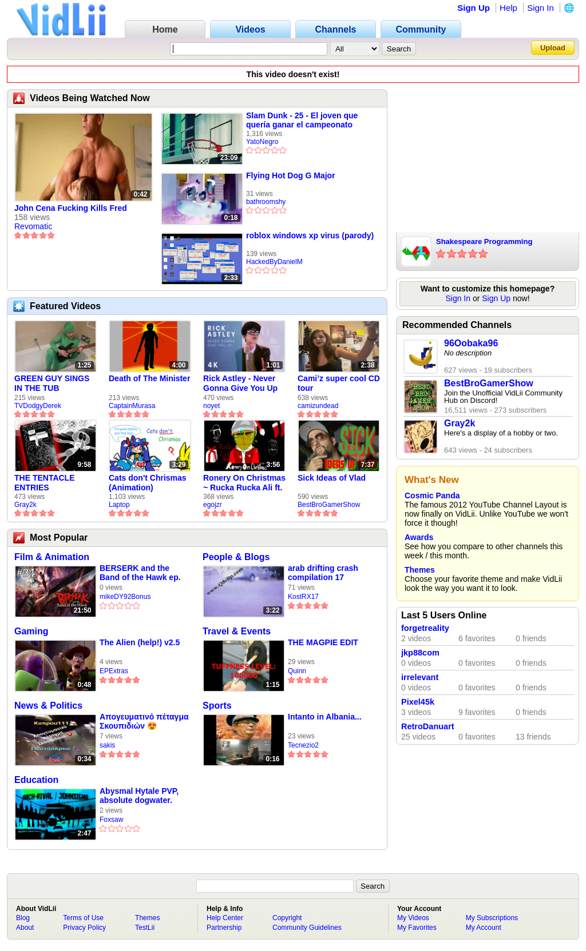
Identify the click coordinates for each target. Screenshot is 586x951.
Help (508, 8)
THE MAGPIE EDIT (323, 642)
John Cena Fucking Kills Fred (70, 208)
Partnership (224, 928)
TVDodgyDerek (37, 406)
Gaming (31, 631)
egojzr (212, 505)
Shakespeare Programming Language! (484, 242)
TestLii (145, 928)
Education (36, 780)
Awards (419, 537)
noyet (211, 406)
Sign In (540, 8)
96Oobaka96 (471, 343)
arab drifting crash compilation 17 (323, 573)
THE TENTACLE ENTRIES (44, 482)
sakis (107, 745)
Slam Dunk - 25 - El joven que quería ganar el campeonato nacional (302, 120)
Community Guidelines (307, 928)
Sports (217, 705)
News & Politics (48, 705)
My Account (483, 928)
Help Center (225, 918)
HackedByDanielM (274, 262)
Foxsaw (111, 820)
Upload (552, 47)
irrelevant (419, 677)
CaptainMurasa (132, 406)
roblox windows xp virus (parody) (310, 235)
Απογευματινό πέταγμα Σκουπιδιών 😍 (144, 721)
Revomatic (33, 226)
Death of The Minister (149, 378)
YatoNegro (262, 142)
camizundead (318, 406)
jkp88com (420, 652)
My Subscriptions (492, 918)
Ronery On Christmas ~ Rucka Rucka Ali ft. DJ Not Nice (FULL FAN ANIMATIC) (244, 483)
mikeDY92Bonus (125, 597)
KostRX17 (303, 597)
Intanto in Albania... (325, 716)
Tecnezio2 (303, 745)
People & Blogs (236, 557)
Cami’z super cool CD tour (339, 383)
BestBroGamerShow (329, 505)
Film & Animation (51, 557)
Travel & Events (237, 631)
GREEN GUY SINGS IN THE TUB (51, 383)
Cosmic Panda (432, 495)
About (25, 928)
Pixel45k (417, 701)
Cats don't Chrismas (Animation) (148, 482)
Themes (420, 569)
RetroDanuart (427, 726)
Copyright (287, 918)
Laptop (119, 505)
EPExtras (114, 671)
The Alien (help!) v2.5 (140, 642)
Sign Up (473, 8)
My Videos (413, 918)
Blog (23, 918)
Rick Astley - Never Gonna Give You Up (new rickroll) (240, 383)
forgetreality (425, 628)
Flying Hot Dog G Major (290, 175)
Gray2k (25, 505)
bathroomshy (266, 202)
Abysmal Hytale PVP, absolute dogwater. (139, 795)
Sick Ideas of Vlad (332, 477)
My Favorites (417, 928)
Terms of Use (83, 918)
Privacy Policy (84, 928)
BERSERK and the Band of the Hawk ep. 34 (140, 573)
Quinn (297, 671)
